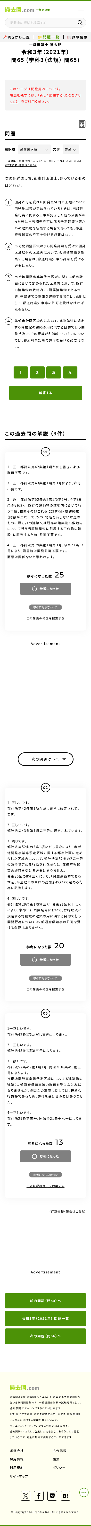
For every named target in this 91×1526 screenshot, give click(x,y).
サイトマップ (19, 1476)
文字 (56, 149)
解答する (45, 392)
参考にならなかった (45, 607)
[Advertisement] (45, 692)
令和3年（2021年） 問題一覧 (45, 1318)
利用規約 (17, 1467)
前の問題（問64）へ (45, 1300)
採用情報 (17, 1459)
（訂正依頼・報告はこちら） (21, 165)
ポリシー (59, 1467)
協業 (56, 1459)
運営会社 (17, 1450)
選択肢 (10, 149)
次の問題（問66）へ (45, 1336)
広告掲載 (60, 1450)
